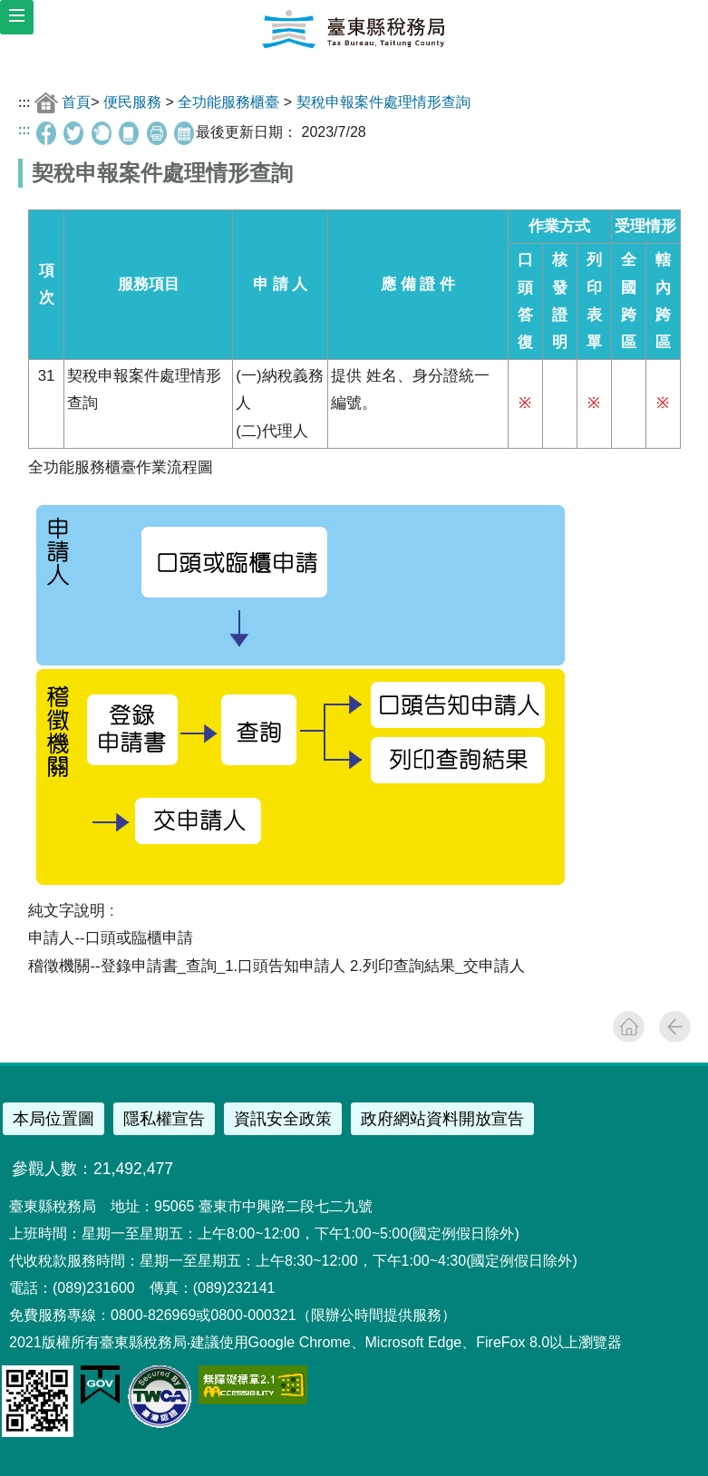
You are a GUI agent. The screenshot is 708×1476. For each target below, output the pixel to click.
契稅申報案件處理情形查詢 (383, 101)
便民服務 (132, 101)
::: (24, 101)
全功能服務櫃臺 (228, 101)
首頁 (76, 101)
